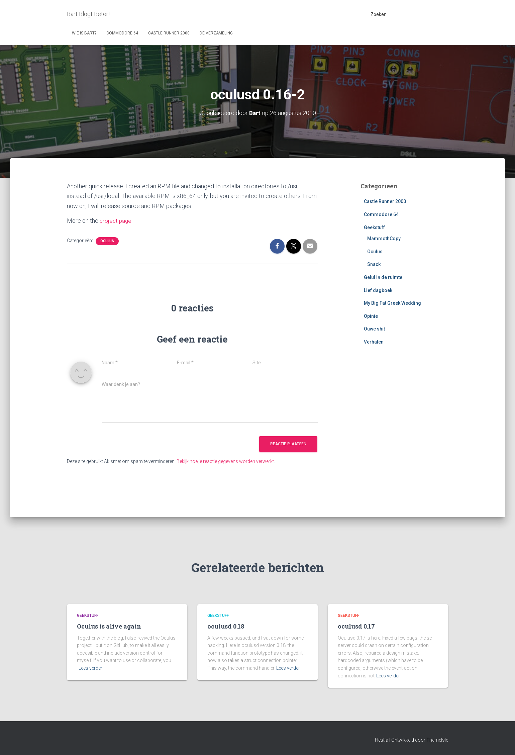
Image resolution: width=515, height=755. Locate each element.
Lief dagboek (378, 290)
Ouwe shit (374, 329)
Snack (374, 264)
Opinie (371, 316)
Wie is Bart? (84, 33)
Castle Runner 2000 (169, 33)
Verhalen (374, 342)
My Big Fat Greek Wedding (392, 303)
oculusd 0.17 (356, 626)
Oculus (107, 241)
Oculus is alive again (109, 626)
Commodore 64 (122, 33)
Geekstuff (374, 227)
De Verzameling (216, 33)
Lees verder (90, 668)
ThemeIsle (437, 740)
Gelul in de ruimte (383, 277)
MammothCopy (384, 238)
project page (116, 220)
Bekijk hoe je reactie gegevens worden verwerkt (225, 461)
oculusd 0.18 (225, 626)
